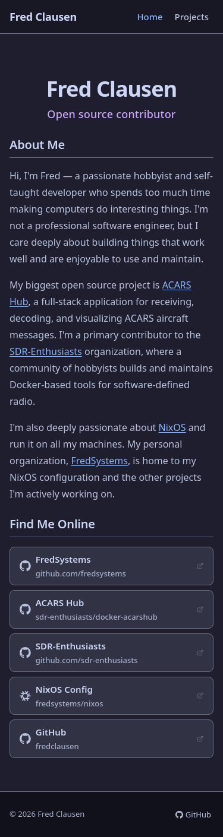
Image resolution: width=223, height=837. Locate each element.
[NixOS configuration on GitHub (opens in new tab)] (111, 696)
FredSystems (99, 460)
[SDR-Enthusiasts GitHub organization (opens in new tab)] (111, 652)
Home (149, 17)
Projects (192, 17)
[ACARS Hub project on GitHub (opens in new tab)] (111, 609)
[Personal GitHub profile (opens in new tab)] (111, 738)
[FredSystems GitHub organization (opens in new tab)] (111, 566)
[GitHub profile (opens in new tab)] (193, 814)
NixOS (172, 427)
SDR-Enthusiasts (46, 351)
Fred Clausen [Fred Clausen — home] (43, 16)
